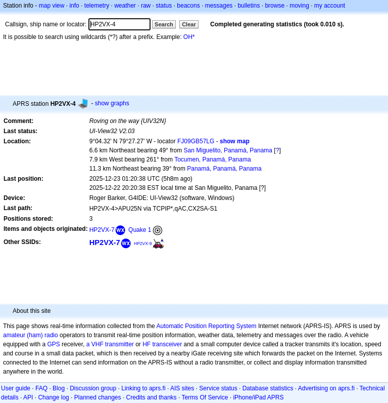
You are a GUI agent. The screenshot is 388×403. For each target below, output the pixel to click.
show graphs (112, 103)
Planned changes (97, 397)
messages (219, 5)
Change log (53, 397)
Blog (59, 388)
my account (329, 5)
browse (274, 5)
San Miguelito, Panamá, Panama (228, 150)
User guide (15, 388)
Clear (189, 24)
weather (125, 5)
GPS (53, 344)
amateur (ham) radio (30, 335)
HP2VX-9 (143, 243)
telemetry (96, 5)
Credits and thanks (151, 397)
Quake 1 (139, 229)
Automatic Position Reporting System (206, 326)
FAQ (41, 388)
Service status (218, 388)
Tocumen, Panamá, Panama (212, 159)
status (164, 5)
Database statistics (268, 388)
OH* (189, 37)
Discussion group (93, 388)
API (28, 397)
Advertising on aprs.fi (326, 388)
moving (299, 5)
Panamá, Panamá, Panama (224, 168)
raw (146, 5)
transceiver (167, 344)
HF (146, 344)
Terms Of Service (204, 397)
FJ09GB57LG (195, 141)
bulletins (248, 5)
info (74, 5)
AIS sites (182, 388)
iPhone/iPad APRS (258, 397)
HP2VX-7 (102, 229)
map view (52, 5)
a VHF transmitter (110, 344)
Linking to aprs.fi (143, 388)
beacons (188, 5)
